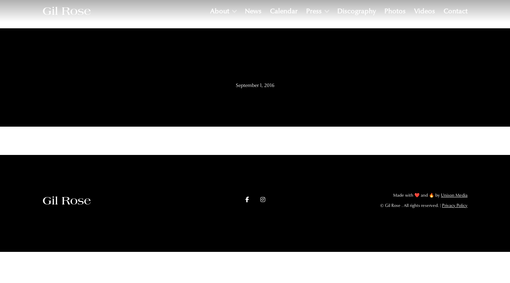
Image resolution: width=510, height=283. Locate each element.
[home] (66, 11)
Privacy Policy (455, 205)
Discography (356, 11)
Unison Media (454, 195)
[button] (223, 11)
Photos (395, 11)
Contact (455, 11)
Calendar (284, 11)
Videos (424, 11)
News (253, 11)
